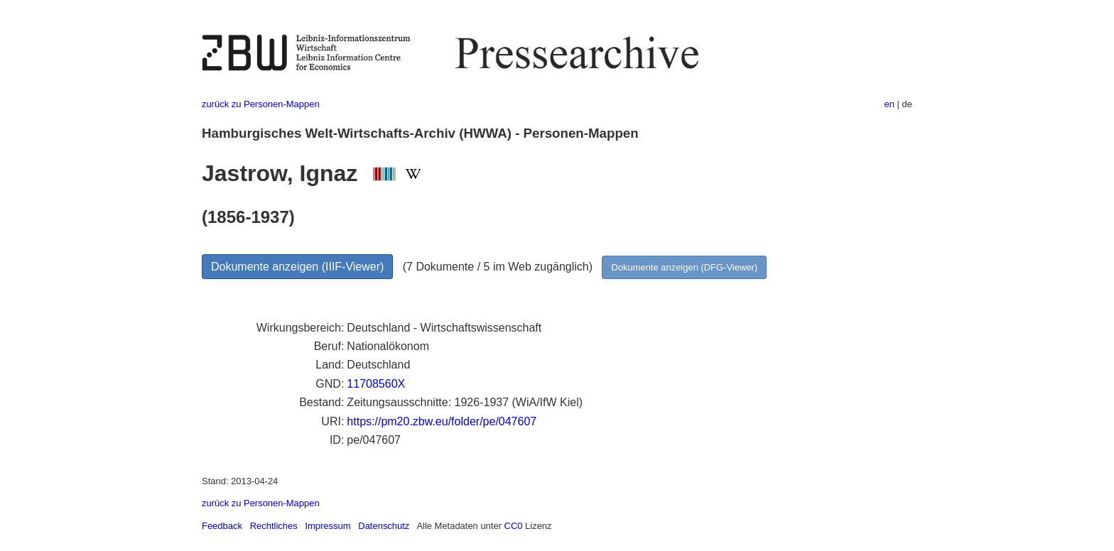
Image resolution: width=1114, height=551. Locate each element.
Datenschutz (383, 525)
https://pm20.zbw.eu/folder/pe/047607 (441, 421)
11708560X (376, 384)
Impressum (327, 525)
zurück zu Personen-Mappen (261, 104)
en (889, 104)
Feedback (222, 525)
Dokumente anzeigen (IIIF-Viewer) (297, 267)
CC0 (513, 525)
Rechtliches (274, 525)
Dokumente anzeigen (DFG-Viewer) (684, 267)
